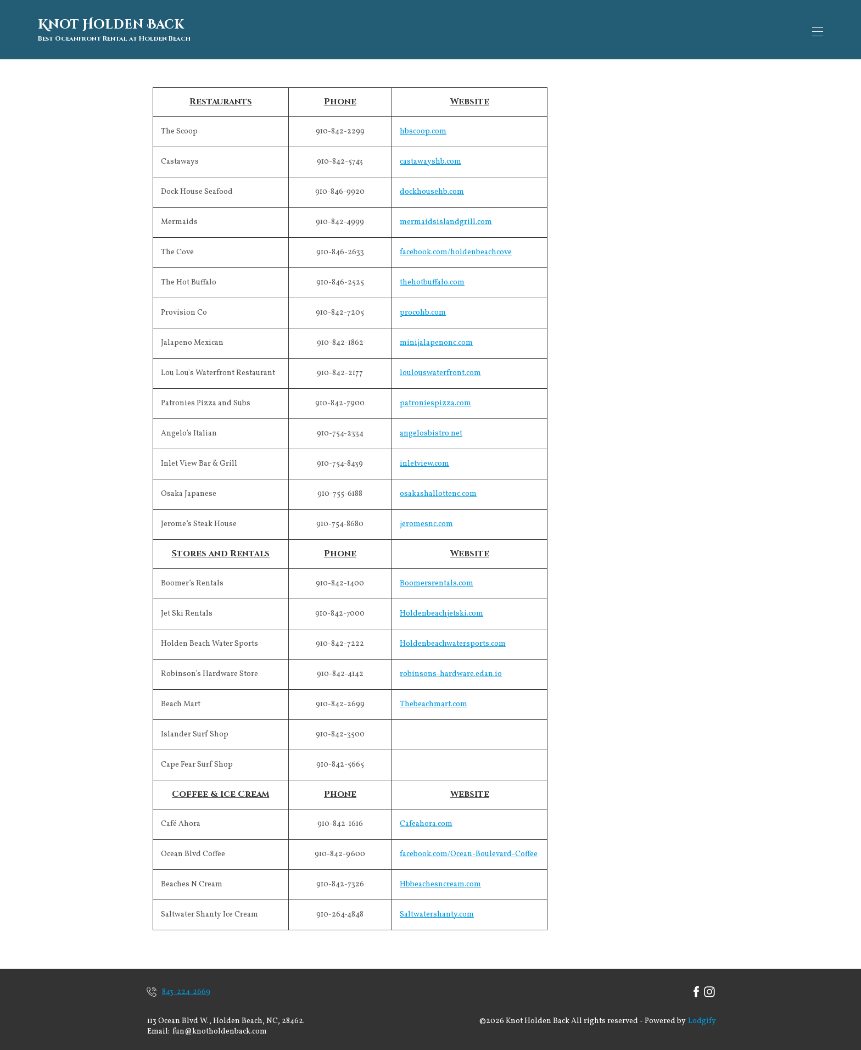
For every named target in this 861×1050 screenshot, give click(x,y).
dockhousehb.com (432, 187)
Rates (468, 30)
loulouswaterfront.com (440, 369)
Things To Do (695, 30)
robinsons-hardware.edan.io (451, 669)
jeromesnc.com (426, 520)
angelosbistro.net (431, 429)
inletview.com (424, 459)
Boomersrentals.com (436, 579)
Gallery (425, 30)
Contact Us (630, 30)
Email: (158, 1028)
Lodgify (702, 1017)
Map (384, 30)
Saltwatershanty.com (437, 910)
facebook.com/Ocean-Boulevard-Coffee (469, 850)
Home (290, 30)
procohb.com (423, 308)
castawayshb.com (430, 157)
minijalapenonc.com (436, 338)
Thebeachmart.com (433, 700)
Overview (338, 30)
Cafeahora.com (426, 819)
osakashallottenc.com (438, 489)
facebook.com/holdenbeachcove (456, 248)
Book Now (781, 30)
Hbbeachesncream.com (440, 880)
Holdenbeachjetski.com (441, 609)
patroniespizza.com (435, 399)
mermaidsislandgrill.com (446, 218)
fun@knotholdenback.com (219, 1028)
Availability (519, 30)
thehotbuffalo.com (432, 278)
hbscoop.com (423, 127)
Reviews (575, 30)
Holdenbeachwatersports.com (453, 639)
